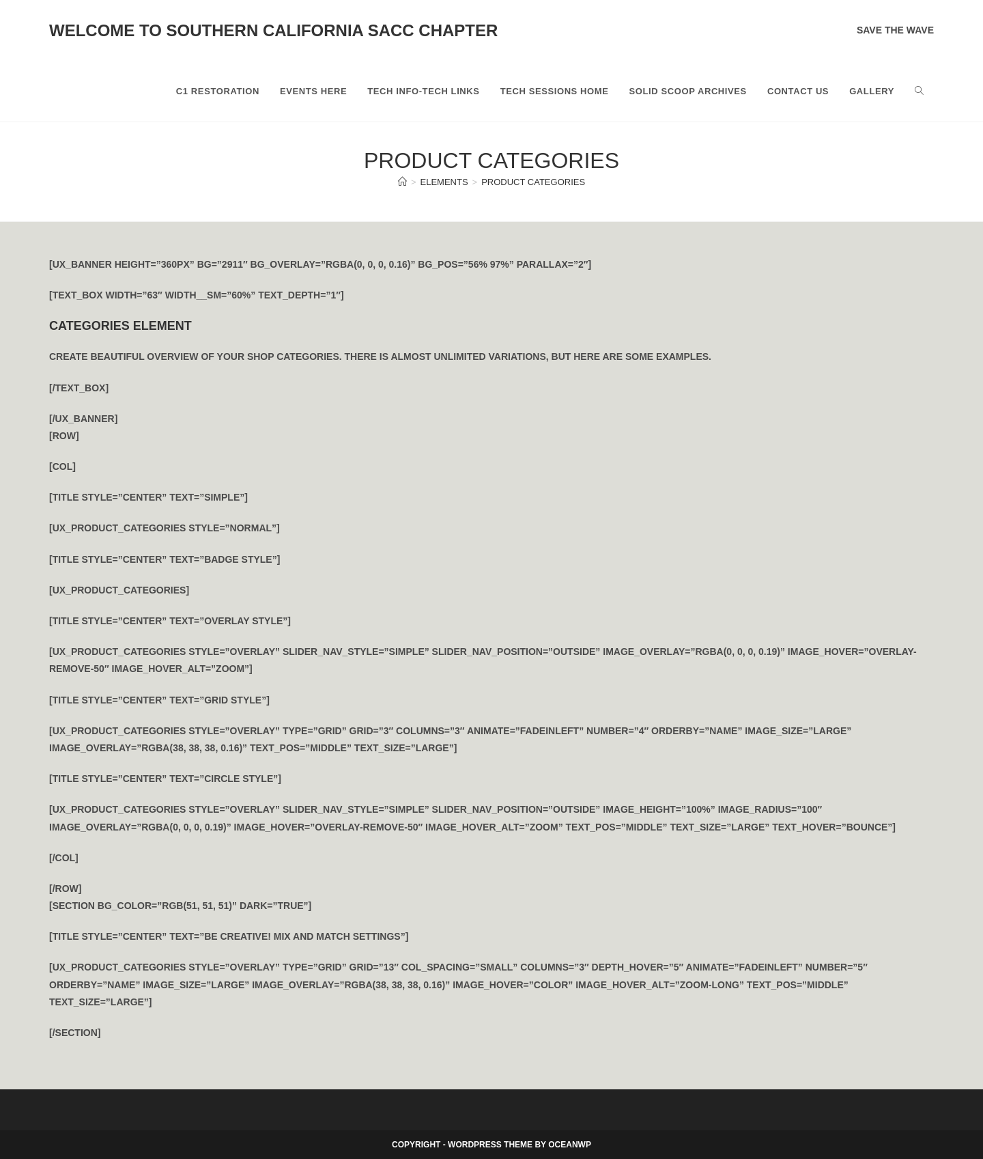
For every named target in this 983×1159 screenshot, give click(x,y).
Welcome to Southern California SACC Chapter (273, 30)
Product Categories (533, 182)
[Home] (402, 182)
